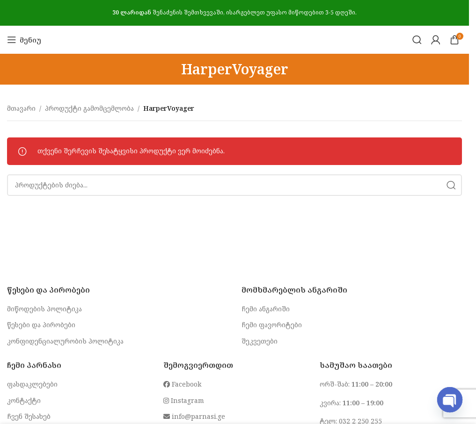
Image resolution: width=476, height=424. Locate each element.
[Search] (417, 39)
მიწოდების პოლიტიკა (44, 308)
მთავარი (21, 108)
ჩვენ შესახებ (29, 416)
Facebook (182, 384)
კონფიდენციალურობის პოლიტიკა (65, 341)
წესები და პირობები (41, 324)
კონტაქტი (24, 400)
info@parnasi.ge (194, 416)
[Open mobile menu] (24, 39)
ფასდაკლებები (32, 384)
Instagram (183, 400)
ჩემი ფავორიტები (272, 324)
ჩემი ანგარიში (266, 308)
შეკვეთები (260, 341)
